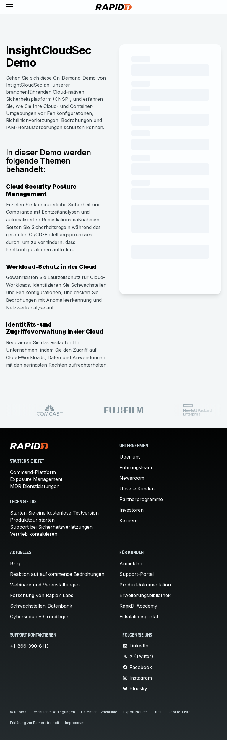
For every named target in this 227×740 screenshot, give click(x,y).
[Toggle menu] (9, 7)
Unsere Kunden (137, 489)
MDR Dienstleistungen (34, 486)
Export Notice (135, 712)
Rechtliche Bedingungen (54, 712)
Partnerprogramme (141, 499)
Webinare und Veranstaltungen (45, 585)
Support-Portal (136, 574)
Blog (15, 563)
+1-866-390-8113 (29, 646)
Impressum (75, 723)
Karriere (128, 520)
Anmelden (130, 563)
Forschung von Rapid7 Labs (41, 595)
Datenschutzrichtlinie (99, 712)
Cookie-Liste (179, 712)
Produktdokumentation (145, 585)
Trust (157, 712)
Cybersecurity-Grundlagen (39, 616)
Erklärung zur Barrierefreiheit (34, 723)
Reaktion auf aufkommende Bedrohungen (57, 574)
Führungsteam (135, 467)
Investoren (131, 510)
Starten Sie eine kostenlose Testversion (54, 513)
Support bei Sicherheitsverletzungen (51, 527)
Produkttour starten (32, 520)
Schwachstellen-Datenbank (41, 606)
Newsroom (131, 478)
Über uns (130, 457)
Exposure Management (36, 479)
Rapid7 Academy (138, 606)
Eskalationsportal (138, 616)
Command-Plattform (33, 472)
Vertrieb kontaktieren (33, 534)
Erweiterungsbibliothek (145, 595)
